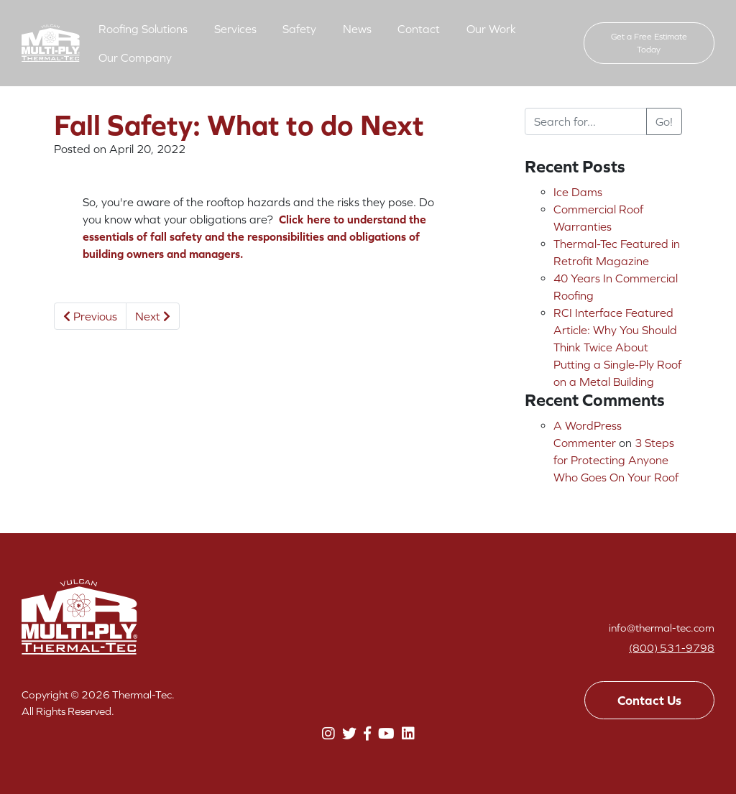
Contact (418, 28)
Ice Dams (577, 191)
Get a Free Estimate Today (649, 43)
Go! (664, 121)
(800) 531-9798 (671, 648)
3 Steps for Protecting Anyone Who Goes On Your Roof (615, 460)
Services (235, 28)
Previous (90, 316)
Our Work (491, 28)
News (357, 28)
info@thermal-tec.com (661, 628)
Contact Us (649, 700)
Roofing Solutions (143, 28)
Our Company (135, 57)
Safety (299, 28)
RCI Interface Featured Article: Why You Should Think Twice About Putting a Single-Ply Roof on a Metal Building (617, 347)
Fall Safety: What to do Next (239, 125)
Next (152, 316)
